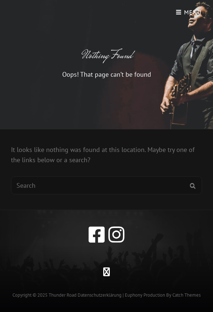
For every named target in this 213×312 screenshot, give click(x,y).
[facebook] (96, 234)
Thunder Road (62, 295)
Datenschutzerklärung (100, 295)
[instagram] (116, 234)
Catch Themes (186, 295)
